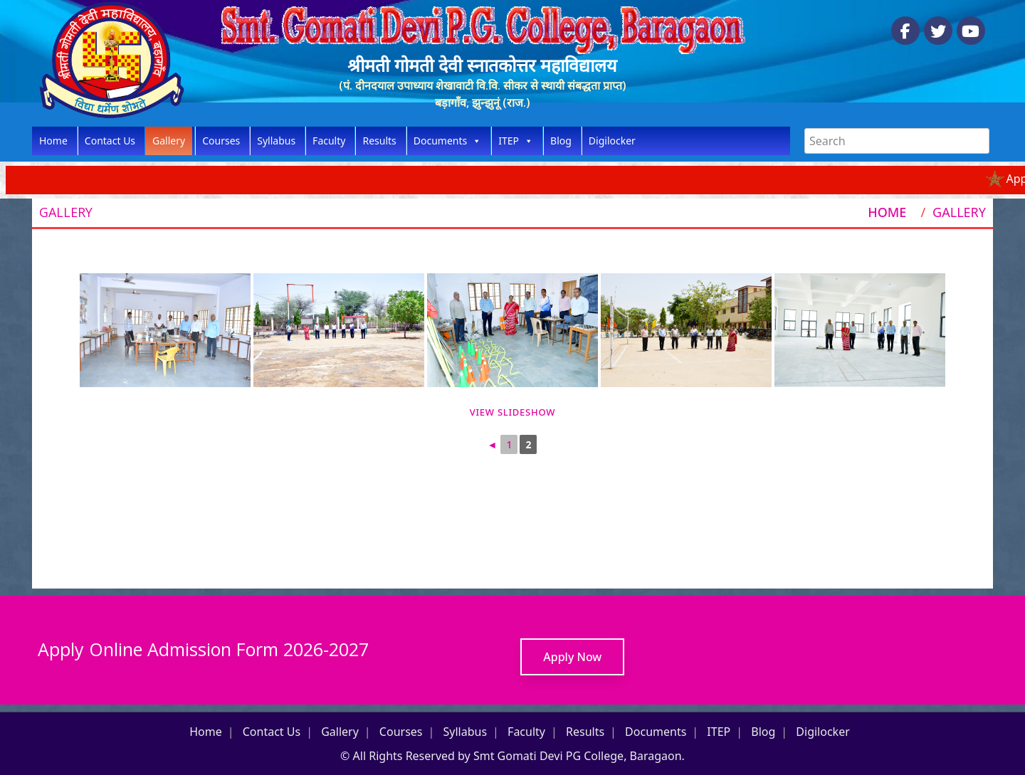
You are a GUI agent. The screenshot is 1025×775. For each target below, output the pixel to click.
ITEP (515, 141)
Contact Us (110, 140)
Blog (561, 140)
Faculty (328, 140)
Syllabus (276, 140)
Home (53, 140)
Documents (447, 141)
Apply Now (572, 657)
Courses (221, 140)
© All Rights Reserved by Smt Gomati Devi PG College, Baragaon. (512, 756)
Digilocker (612, 140)
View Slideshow (513, 412)
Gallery (168, 140)
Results (379, 140)
